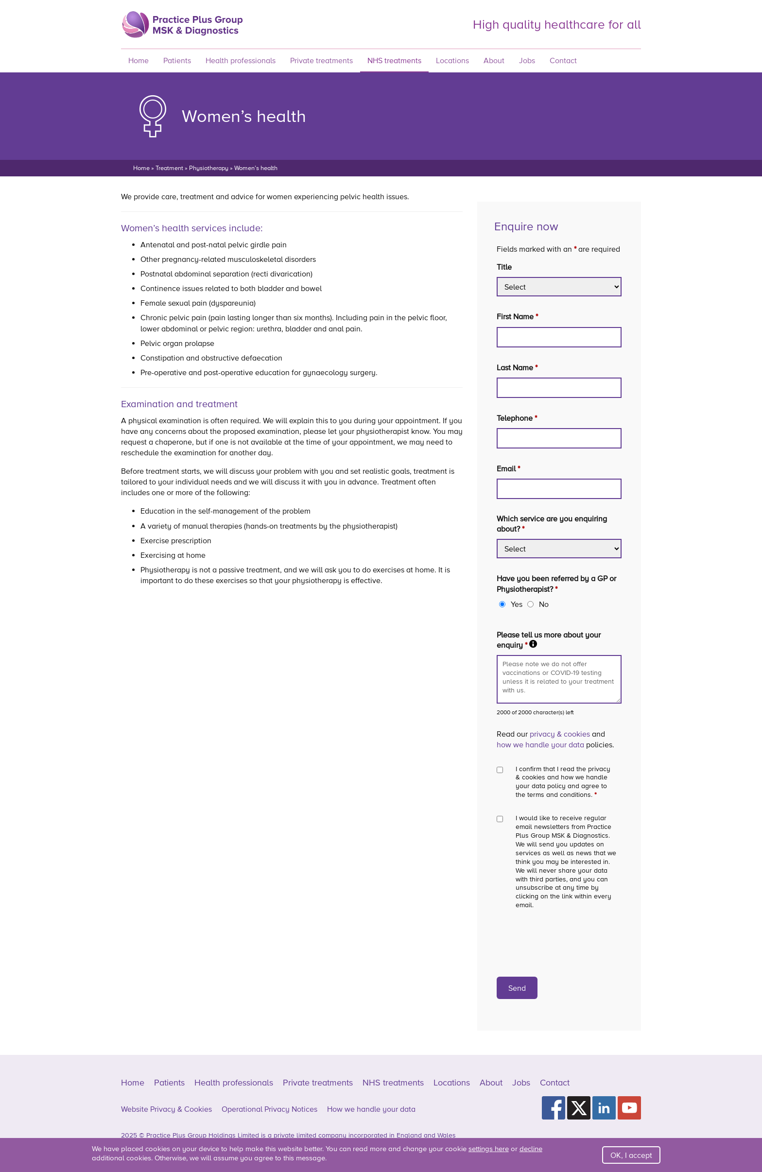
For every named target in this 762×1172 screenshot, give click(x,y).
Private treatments (321, 60)
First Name (517, 316)
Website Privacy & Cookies (166, 1108)
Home (138, 60)
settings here (488, 1148)
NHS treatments (394, 60)
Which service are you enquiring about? (552, 523)
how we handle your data (540, 744)
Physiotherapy (208, 168)
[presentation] (570, 943)
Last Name (517, 367)
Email (508, 468)
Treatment (169, 168)
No (544, 604)
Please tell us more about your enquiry (559, 639)
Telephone (517, 418)
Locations (452, 60)
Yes (516, 604)
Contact (563, 60)
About (494, 60)
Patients (177, 60)
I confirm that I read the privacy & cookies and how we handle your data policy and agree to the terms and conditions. (563, 782)
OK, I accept (631, 1155)
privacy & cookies (560, 733)
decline (531, 1148)
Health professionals (241, 60)
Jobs (527, 60)
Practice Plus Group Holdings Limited (202, 1135)
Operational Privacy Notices (269, 1108)
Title (504, 266)
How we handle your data (371, 1108)
